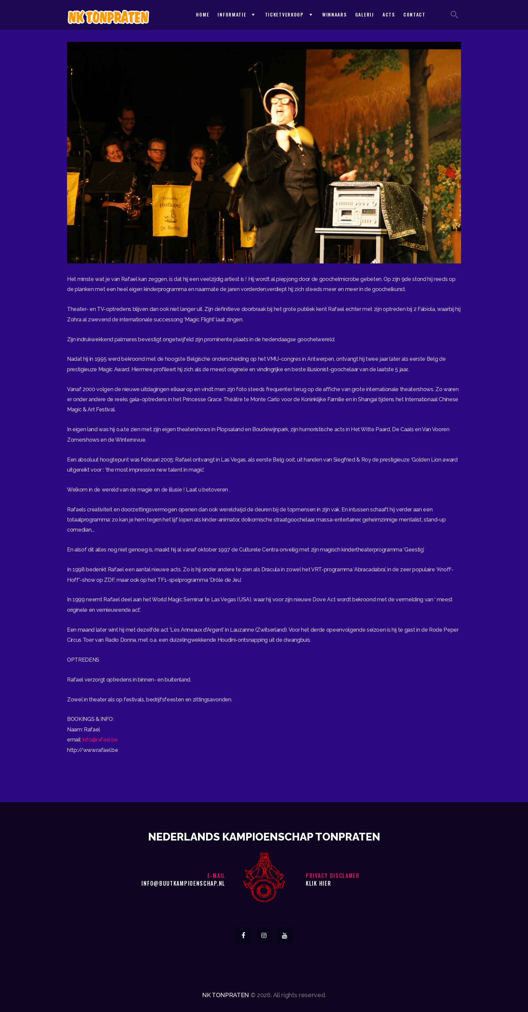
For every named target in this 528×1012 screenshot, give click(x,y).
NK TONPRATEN (225, 995)
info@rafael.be (100, 739)
